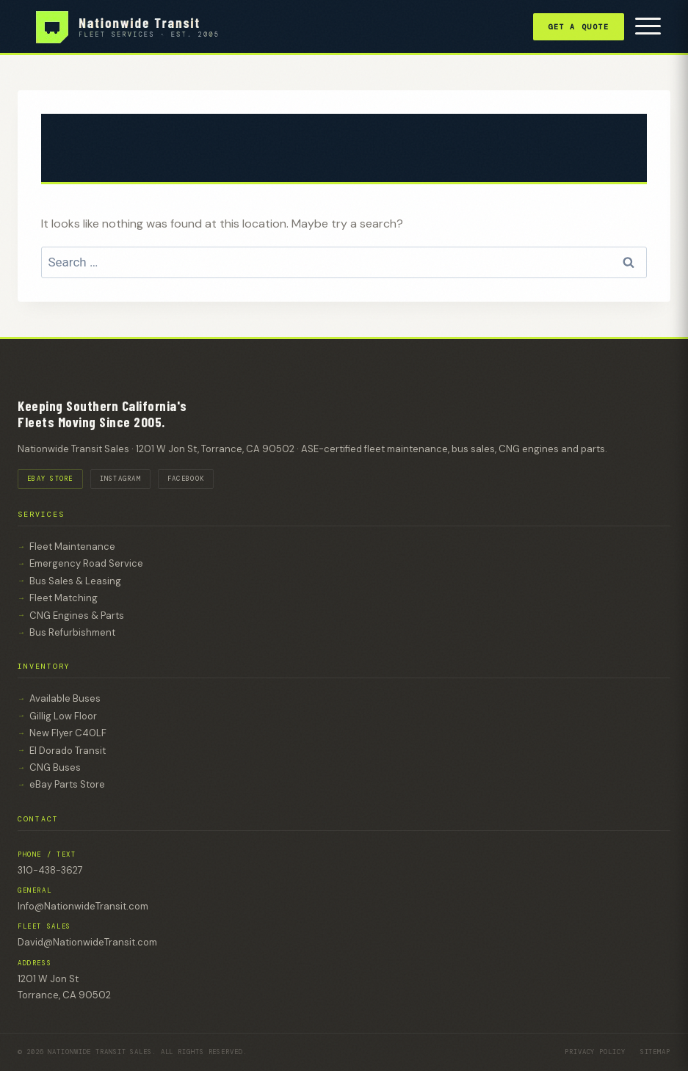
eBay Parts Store (67, 784)
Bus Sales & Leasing (75, 581)
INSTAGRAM (120, 478)
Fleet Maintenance (72, 546)
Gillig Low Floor (63, 716)
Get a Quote (578, 27)
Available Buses (65, 698)
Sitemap (655, 1052)
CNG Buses (55, 767)
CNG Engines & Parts (76, 615)
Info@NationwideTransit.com (83, 906)
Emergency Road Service (86, 563)
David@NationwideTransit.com (87, 942)
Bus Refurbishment (72, 632)
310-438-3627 (50, 870)
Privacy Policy (595, 1052)
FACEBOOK (185, 478)
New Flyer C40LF (67, 733)
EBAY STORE (50, 478)
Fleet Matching (63, 598)
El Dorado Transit (67, 750)
